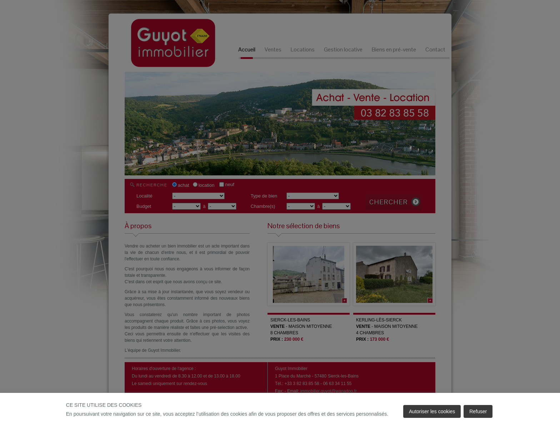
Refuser (478, 411)
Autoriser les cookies (432, 411)
